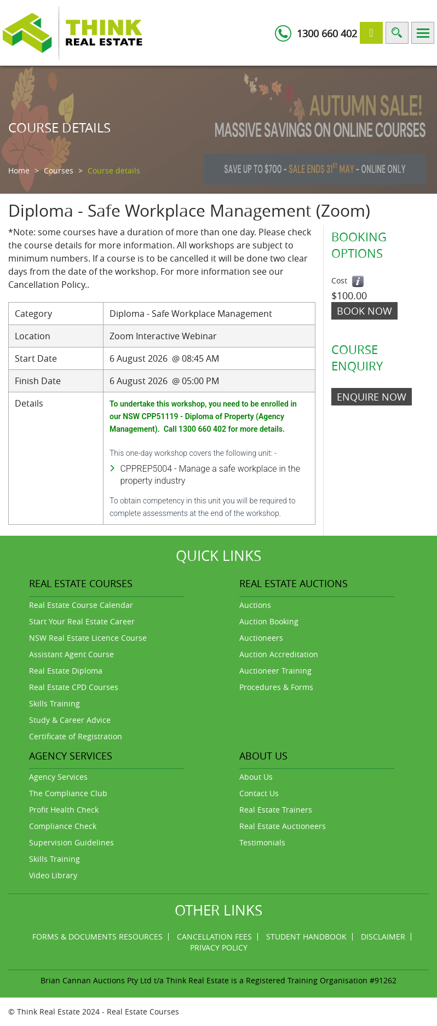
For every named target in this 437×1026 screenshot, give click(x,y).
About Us (256, 777)
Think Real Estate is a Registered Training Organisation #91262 (281, 980)
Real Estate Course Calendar (81, 605)
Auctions (255, 605)
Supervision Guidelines (71, 842)
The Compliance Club (68, 793)
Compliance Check (62, 826)
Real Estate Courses (143, 1011)
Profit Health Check (64, 809)
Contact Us (259, 793)
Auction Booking (268, 621)
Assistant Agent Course (71, 654)
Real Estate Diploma (65, 670)
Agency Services (58, 777)
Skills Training (54, 703)
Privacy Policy (219, 947)
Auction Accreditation (278, 654)
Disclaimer (383, 936)
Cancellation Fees (214, 936)
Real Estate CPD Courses (73, 687)
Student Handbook (306, 936)
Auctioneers (261, 638)
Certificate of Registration (75, 736)
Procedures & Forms (276, 687)
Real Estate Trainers (275, 809)
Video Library (53, 875)
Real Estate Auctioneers (282, 826)
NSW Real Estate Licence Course (88, 638)
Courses (58, 170)
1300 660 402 (327, 33)
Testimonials (262, 842)
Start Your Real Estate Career (82, 621)
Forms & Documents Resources (97, 936)
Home (19, 170)
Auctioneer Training (275, 670)
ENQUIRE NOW (371, 396)
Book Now (364, 310)
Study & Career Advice (70, 720)
